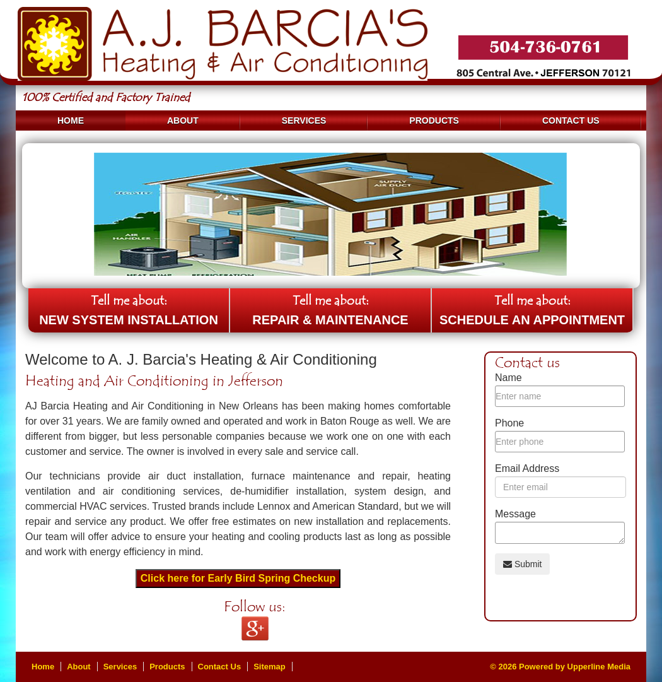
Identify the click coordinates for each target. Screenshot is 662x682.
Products (434, 120)
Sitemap (269, 666)
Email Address (527, 468)
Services (304, 120)
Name (508, 377)
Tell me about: (128, 312)
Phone (509, 423)
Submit (522, 564)
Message (515, 514)
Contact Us (571, 120)
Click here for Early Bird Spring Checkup (238, 578)
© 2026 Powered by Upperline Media (560, 666)
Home (70, 120)
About (183, 120)
